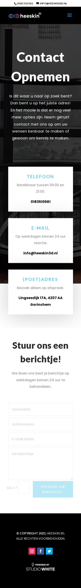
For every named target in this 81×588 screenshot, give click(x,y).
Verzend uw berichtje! (53, 489)
